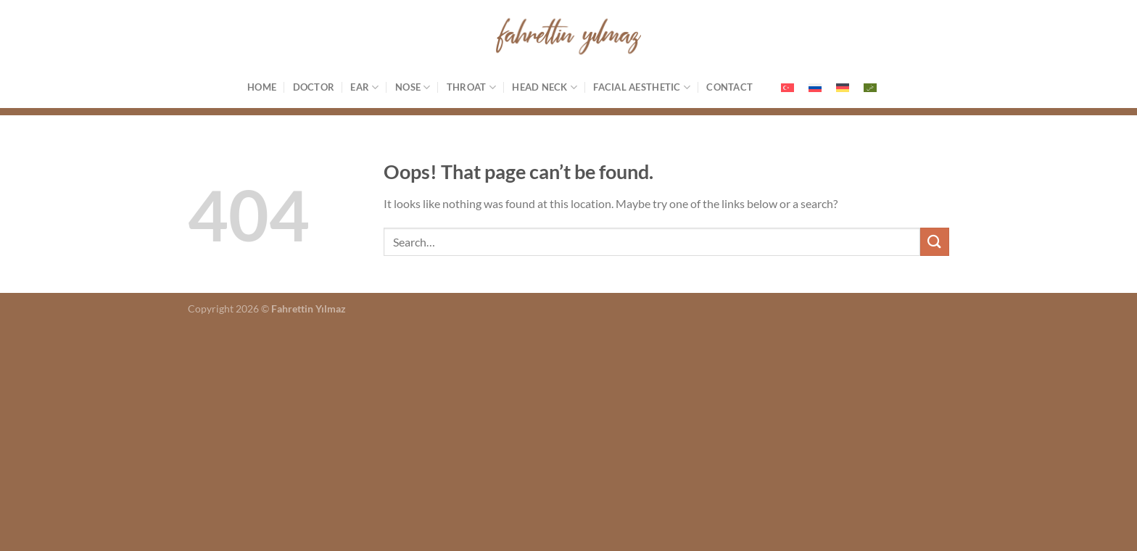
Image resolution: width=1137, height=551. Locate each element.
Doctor (314, 87)
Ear (364, 87)
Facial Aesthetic (641, 87)
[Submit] (934, 242)
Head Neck (544, 87)
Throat (471, 87)
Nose (412, 87)
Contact (729, 87)
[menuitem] (787, 87)
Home (261, 87)
